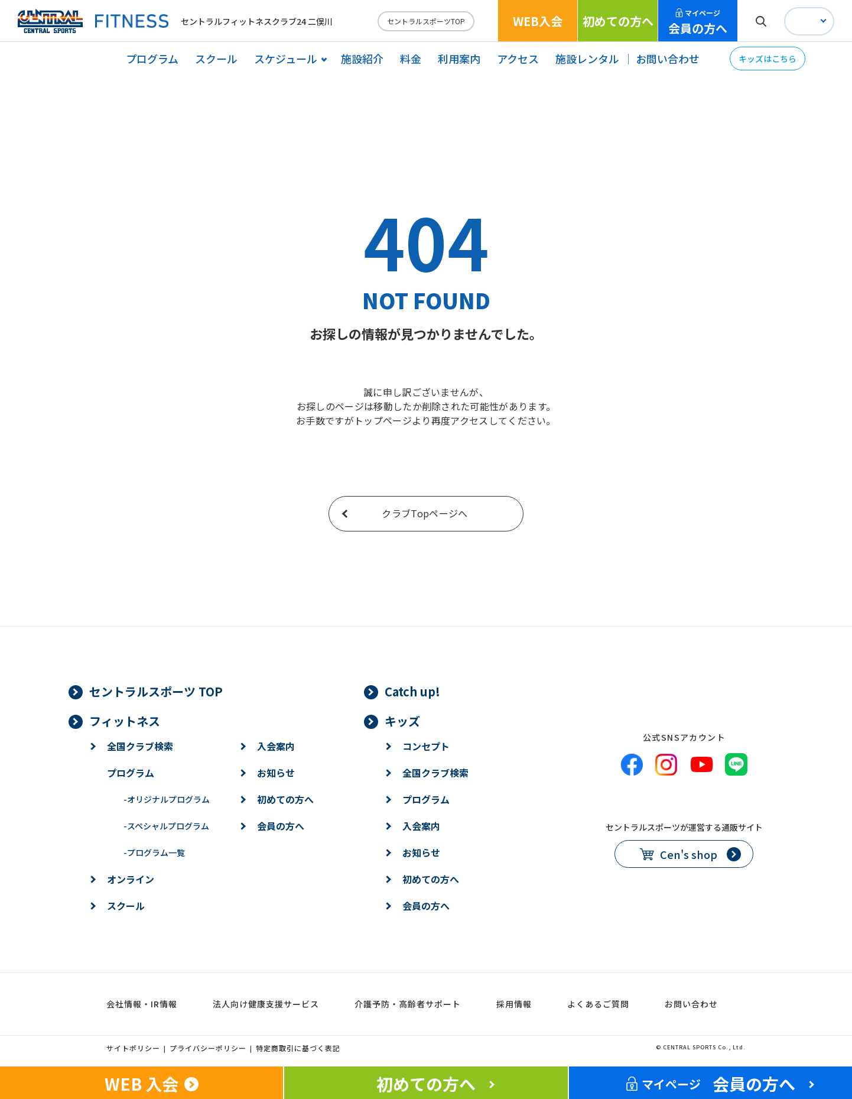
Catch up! (412, 691)
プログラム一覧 (154, 852)
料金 (410, 58)
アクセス (518, 58)
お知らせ (276, 773)
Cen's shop (688, 854)
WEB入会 (537, 21)
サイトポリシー (133, 1048)
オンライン (130, 879)
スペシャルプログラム (166, 826)
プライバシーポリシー (208, 1048)
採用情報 (514, 1004)
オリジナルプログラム (166, 799)
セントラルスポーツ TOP (156, 691)
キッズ (402, 721)
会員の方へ (697, 22)
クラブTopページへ (424, 513)
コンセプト (426, 746)
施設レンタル (587, 58)
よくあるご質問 (598, 1004)
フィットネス (124, 721)
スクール (216, 58)
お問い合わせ (668, 58)
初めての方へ (618, 21)
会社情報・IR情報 (141, 1004)
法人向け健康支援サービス (266, 1004)
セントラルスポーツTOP (426, 21)
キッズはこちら (767, 58)
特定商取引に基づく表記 (298, 1048)
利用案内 (459, 58)
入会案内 (276, 746)
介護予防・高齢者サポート (408, 1004)
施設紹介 (362, 58)
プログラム (152, 58)
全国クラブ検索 (140, 746)
